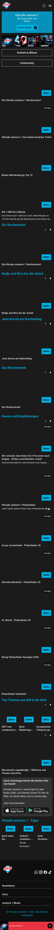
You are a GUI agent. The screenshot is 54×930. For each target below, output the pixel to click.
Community (27, 62)
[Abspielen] (50, 926)
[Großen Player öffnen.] (42, 926)
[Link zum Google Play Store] (38, 811)
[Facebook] (45, 872)
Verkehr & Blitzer (27, 52)
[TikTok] (50, 872)
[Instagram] (40, 872)
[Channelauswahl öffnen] (43, 5)
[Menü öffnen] (50, 5)
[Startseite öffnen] (6, 5)
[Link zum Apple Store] (14, 811)
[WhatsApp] (36, 872)
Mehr (46, 93)
